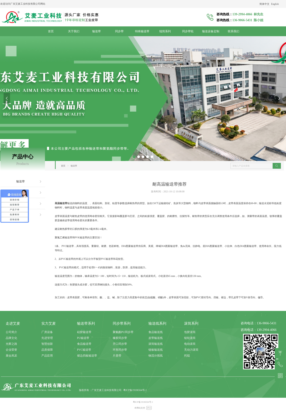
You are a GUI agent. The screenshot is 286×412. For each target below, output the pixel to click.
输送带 (74, 166)
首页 (63, 166)
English (275, 4)
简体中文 (264, 4)
